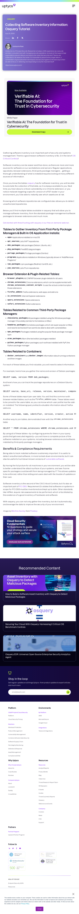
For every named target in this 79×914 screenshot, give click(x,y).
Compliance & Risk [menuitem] (14, 755)
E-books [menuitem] (41, 789)
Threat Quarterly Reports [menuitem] (47, 796)
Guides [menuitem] (41, 792)
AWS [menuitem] (40, 715)
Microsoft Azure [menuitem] (44, 719)
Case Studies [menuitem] (12, 771)
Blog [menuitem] (40, 775)
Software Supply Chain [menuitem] (15, 741)
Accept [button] (40, 909)
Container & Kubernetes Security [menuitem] (18, 738)
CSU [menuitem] (40, 818)
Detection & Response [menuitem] (15, 748)
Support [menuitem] (41, 822)
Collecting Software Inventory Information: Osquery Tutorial (36, 27)
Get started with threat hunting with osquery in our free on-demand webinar (36, 223)
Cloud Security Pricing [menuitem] (15, 719)
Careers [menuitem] (41, 811)
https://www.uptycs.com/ (13, 65)
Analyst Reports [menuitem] (44, 768)
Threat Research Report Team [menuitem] (48, 782)
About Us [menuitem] (11, 768)
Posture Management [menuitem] (15, 731)
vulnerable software (55, 459)
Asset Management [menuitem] (14, 752)
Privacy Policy (25, 904)
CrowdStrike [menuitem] (12, 793)
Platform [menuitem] (11, 715)
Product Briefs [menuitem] (43, 771)
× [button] (73, 894)
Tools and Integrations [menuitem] (46, 731)
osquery (31, 183)
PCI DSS (23, 486)
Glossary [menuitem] (41, 799)
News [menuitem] (40, 815)
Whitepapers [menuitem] (43, 785)
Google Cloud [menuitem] (43, 722)
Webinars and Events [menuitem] (45, 803)
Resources (11, 886)
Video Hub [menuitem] (42, 778)
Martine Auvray (18, 511)
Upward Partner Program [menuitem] (16, 834)
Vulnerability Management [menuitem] (17, 734)
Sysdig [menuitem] (10, 790)
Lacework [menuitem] (11, 786)
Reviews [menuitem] (11, 775)
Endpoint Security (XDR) (16, 882)
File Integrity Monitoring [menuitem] (15, 745)
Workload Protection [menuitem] (14, 727)
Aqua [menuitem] (10, 783)
